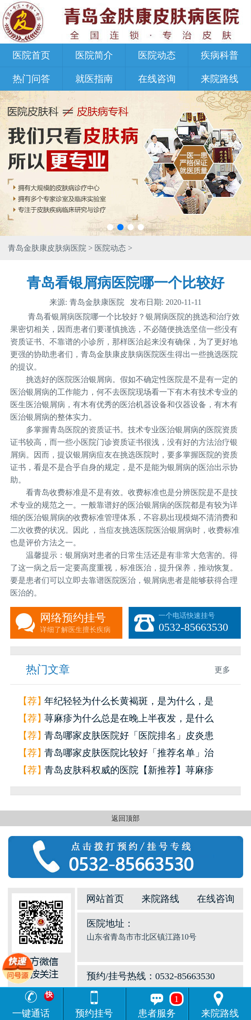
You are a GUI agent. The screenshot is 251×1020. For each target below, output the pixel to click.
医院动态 (157, 55)
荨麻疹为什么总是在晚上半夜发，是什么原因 (129, 720)
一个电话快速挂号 (199, 623)
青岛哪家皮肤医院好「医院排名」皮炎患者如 (129, 737)
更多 (222, 669)
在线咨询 (157, 79)
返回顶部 (125, 818)
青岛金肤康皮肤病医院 (47, 248)
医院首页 (31, 55)
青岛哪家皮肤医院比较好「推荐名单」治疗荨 (129, 754)
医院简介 (94, 55)
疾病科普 (219, 55)
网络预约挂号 (81, 623)
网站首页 (105, 899)
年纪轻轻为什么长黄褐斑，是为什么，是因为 (129, 703)
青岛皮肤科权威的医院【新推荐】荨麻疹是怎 (129, 772)
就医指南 (94, 79)
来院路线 (219, 79)
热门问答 (31, 79)
